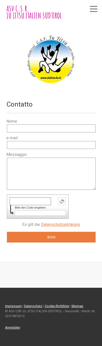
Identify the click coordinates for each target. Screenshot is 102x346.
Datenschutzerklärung (60, 224)
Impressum (13, 306)
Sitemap (77, 306)
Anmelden (12, 327)
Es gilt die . (51, 224)
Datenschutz (33, 306)
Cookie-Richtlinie (57, 306)
